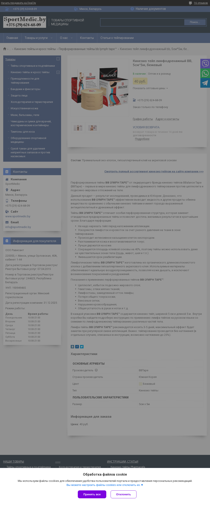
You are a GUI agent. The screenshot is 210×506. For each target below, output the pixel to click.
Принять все (92, 494)
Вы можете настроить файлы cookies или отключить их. (103, 485)
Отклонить (123, 494)
